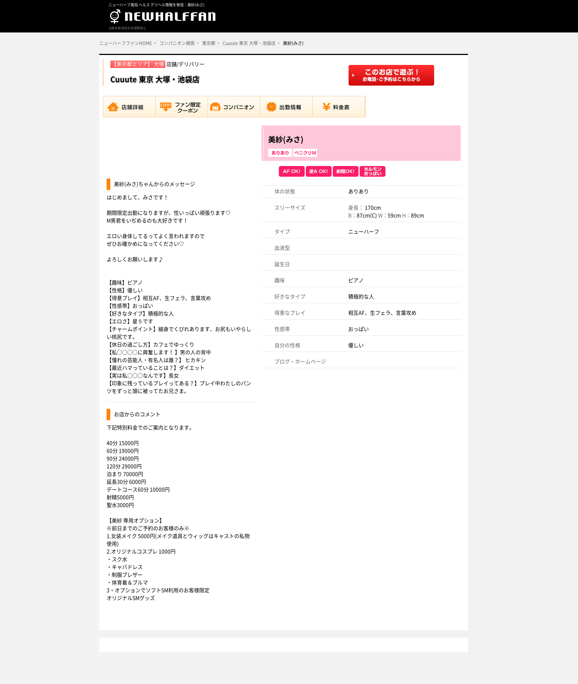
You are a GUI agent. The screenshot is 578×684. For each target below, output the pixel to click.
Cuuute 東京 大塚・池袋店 (249, 43)
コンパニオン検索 (177, 43)
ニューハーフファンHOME (125, 43)
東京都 (208, 43)
